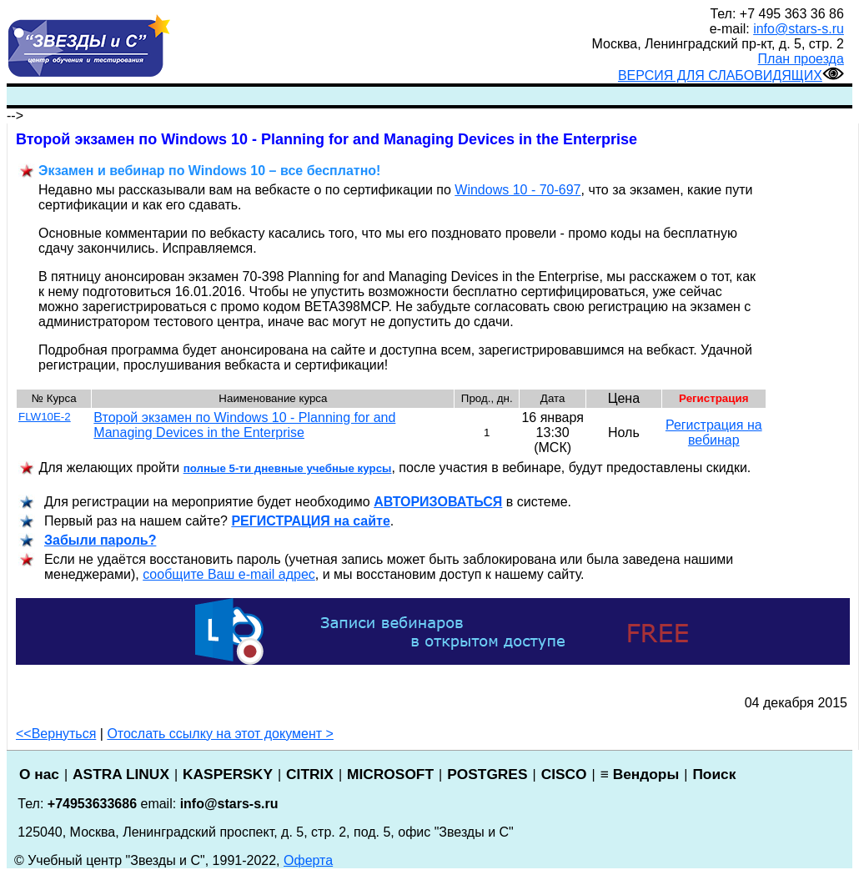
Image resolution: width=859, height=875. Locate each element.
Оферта (308, 860)
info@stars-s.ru (798, 29)
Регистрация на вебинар (714, 432)
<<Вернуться (56, 734)
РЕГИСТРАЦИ (310, 521)
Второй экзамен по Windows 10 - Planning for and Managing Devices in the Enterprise (244, 425)
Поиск (714, 774)
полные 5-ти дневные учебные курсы (287, 468)
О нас (39, 774)
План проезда (801, 59)
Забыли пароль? (100, 540)
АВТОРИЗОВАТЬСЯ (438, 502)
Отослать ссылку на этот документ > (220, 734)
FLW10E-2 (44, 416)
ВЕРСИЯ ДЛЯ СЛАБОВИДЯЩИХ (731, 75)
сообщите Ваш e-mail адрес (229, 574)
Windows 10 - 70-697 (517, 190)
